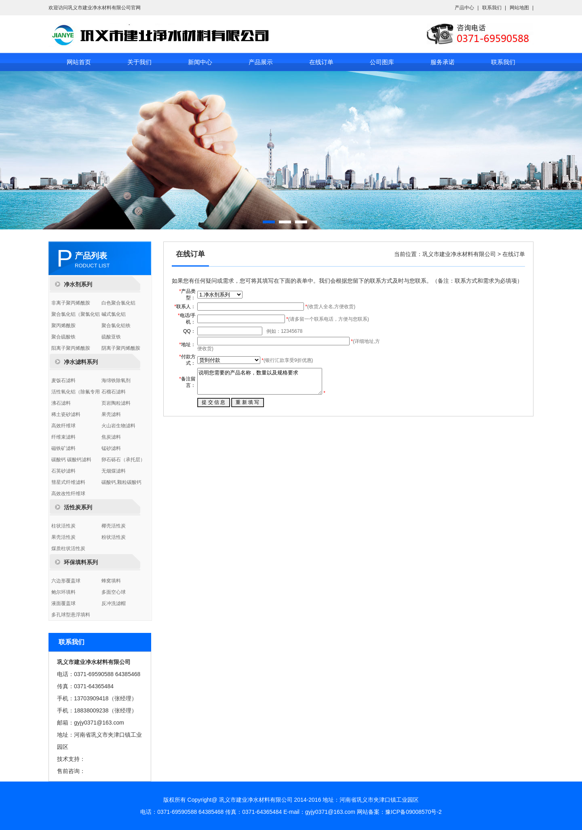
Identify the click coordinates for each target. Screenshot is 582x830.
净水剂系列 (78, 284)
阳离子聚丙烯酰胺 (70, 348)
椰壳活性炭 (113, 526)
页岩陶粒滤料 (116, 403)
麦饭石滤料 (63, 380)
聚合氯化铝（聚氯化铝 (75, 314)
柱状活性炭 (63, 526)
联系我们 (492, 8)
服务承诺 (442, 62)
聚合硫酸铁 (63, 337)
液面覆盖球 (63, 603)
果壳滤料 (111, 414)
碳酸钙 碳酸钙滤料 (71, 459)
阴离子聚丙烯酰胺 (120, 348)
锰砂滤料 (111, 448)
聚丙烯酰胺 (63, 325)
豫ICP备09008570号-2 (413, 812)
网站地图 (519, 8)
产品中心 (464, 8)
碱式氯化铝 (113, 314)
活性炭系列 (78, 507)
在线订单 (321, 62)
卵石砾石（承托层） (123, 459)
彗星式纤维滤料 (68, 482)
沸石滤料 (61, 403)
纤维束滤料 (63, 437)
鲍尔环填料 (63, 592)
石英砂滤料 (63, 471)
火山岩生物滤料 (118, 426)
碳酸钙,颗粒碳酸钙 (121, 482)
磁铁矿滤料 (63, 448)
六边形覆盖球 (65, 581)
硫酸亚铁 (111, 337)
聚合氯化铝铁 (116, 325)
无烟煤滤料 (113, 471)
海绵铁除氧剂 (116, 380)
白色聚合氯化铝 (118, 303)
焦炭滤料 (111, 437)
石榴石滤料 (113, 392)
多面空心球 (113, 592)
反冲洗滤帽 (113, 603)
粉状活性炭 (113, 537)
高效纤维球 (63, 426)
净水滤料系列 (81, 362)
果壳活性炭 (63, 537)
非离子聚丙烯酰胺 (70, 303)
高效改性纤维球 (68, 493)
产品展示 (261, 62)
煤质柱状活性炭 (68, 548)
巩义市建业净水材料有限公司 (459, 254)
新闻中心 (200, 62)
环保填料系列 (81, 562)
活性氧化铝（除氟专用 (75, 392)
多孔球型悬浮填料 (70, 615)
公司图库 (382, 62)
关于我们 (139, 62)
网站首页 (79, 62)
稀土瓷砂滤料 (65, 414)
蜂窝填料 (111, 581)
